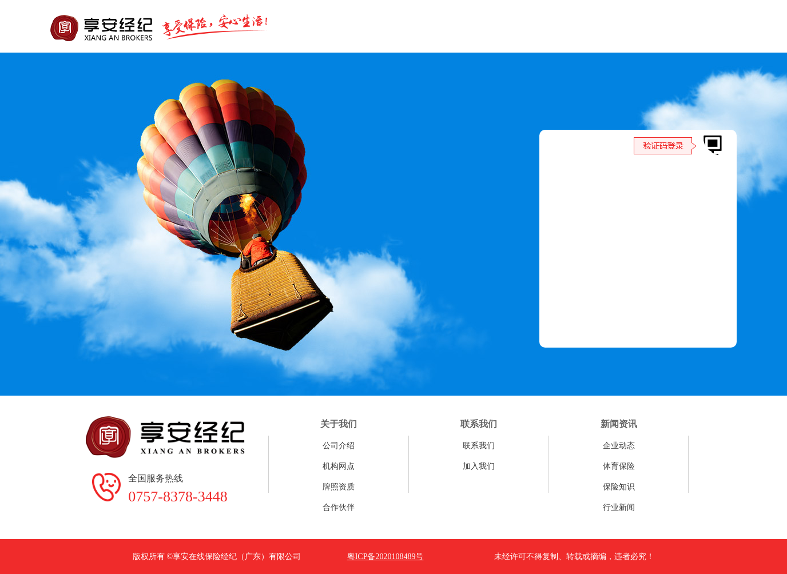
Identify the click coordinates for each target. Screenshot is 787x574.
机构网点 (339, 466)
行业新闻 (619, 507)
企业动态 (619, 445)
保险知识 (619, 487)
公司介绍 (339, 445)
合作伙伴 (339, 507)
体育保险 (619, 466)
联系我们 (479, 445)
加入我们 (479, 466)
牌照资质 (339, 487)
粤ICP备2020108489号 (385, 556)
